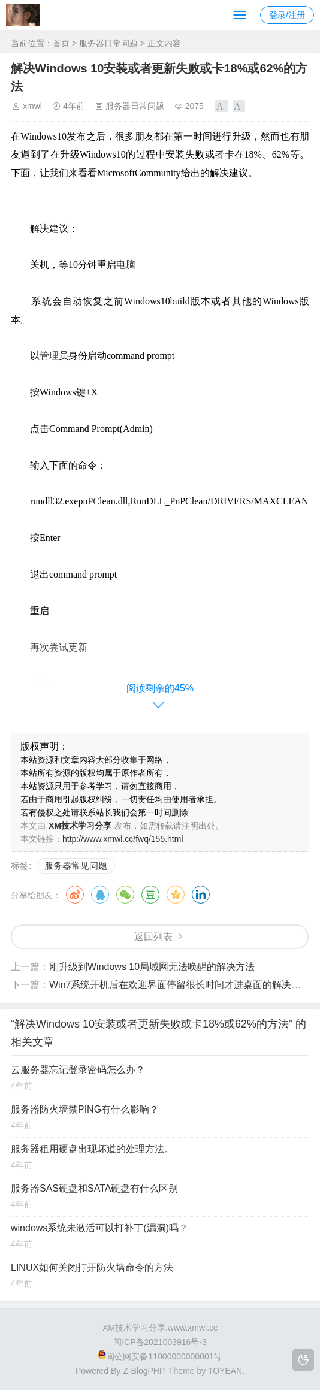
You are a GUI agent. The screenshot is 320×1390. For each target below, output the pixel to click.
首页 (61, 43)
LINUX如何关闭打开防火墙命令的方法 (92, 1267)
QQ (100, 895)
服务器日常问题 (108, 43)
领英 (201, 895)
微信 (125, 895)
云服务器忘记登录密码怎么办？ (78, 1070)
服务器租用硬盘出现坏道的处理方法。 (92, 1149)
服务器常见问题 (75, 865)
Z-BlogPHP (143, 1371)
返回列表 (153, 937)
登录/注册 (287, 15)
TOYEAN (225, 1371)
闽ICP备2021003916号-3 (160, 1342)
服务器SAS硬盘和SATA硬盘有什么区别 (94, 1188)
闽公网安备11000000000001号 (160, 1356)
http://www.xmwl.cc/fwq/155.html (122, 839)
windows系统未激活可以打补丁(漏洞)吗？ (99, 1228)
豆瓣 (150, 895)
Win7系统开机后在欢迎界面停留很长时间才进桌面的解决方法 (179, 985)
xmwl (32, 106)
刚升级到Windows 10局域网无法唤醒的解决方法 (152, 967)
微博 (75, 895)
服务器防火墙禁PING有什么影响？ (85, 1109)
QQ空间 (176, 895)
